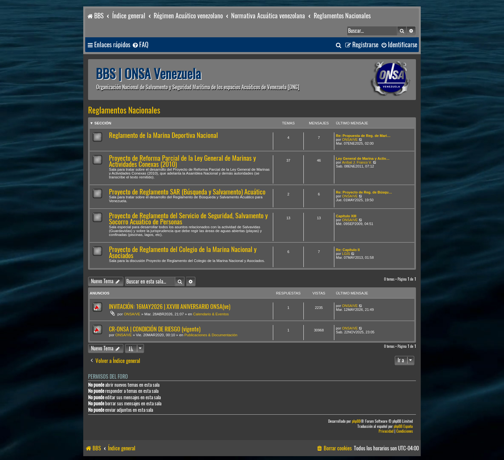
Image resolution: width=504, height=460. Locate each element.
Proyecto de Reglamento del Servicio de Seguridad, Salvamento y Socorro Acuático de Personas (188, 218)
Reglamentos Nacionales (124, 110)
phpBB (356, 421)
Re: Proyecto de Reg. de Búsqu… (364, 192)
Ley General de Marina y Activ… (363, 158)
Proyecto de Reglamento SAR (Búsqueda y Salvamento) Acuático (187, 191)
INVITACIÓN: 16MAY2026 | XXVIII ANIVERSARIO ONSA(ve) (169, 306)
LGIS (346, 254)
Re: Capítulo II (348, 250)
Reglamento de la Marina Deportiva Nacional (163, 135)
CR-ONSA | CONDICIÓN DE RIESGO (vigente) (155, 329)
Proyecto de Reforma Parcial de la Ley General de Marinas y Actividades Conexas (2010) (182, 161)
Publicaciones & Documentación (210, 335)
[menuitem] (140, 45)
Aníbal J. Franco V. (357, 162)
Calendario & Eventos (211, 314)
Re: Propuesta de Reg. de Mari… (363, 136)
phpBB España (403, 426)
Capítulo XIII (346, 216)
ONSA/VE (350, 139)
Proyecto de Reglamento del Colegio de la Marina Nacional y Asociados (182, 252)
